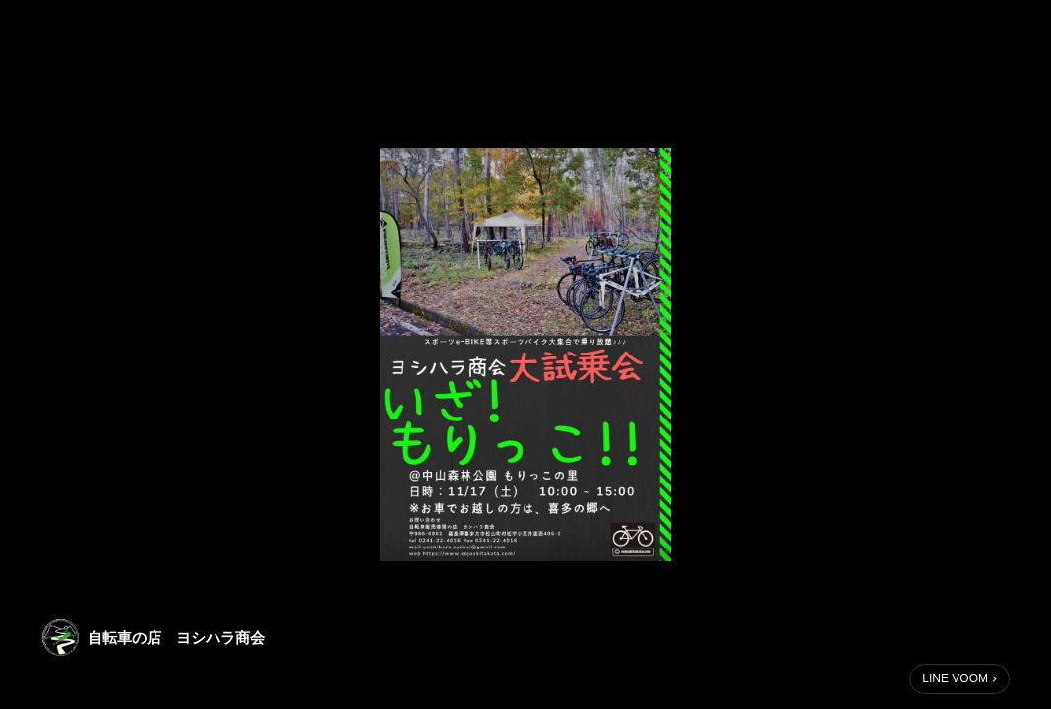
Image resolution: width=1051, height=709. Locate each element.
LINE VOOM (955, 678)
